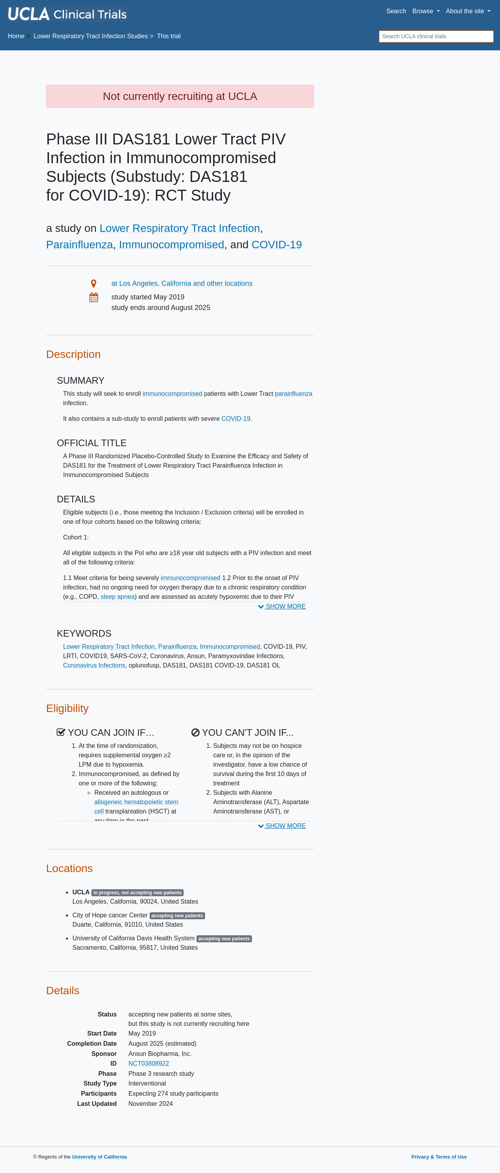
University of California (99, 1157)
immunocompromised (172, 393)
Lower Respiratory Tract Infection (180, 228)
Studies (91, 36)
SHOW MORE (282, 606)
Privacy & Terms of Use (439, 1157)
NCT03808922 (149, 1063)
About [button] (466, 11)
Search (396, 11)
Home (16, 36)
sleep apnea (117, 596)
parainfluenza (293, 393)
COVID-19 (277, 245)
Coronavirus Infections (94, 665)
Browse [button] (423, 11)
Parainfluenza (79, 245)
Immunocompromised (171, 245)
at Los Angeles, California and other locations (181, 283)
